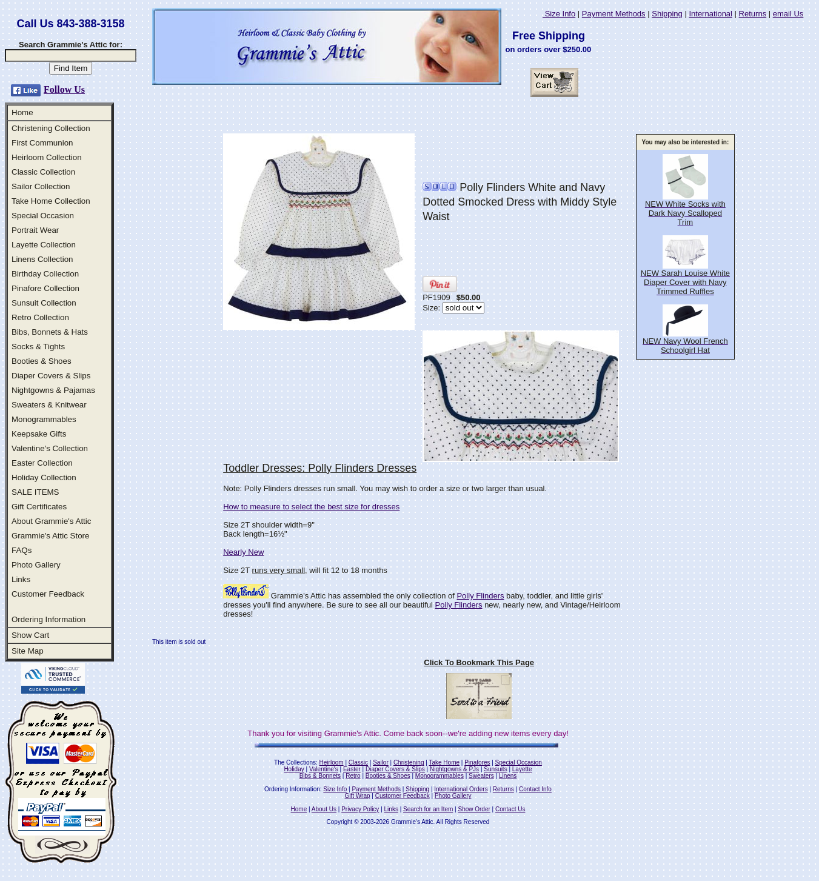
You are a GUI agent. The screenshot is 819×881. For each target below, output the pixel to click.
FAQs (22, 550)
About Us (324, 809)
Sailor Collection (41, 186)
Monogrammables (44, 419)
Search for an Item (428, 809)
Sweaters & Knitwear (49, 404)
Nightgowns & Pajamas (53, 390)
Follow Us (64, 89)
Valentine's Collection (50, 448)
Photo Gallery (36, 564)
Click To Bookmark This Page (479, 662)
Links (21, 579)
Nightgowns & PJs (454, 769)
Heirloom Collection (47, 157)
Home (22, 112)
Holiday (294, 769)
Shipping (667, 13)
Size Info (559, 13)
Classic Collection (43, 171)
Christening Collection (51, 128)
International (710, 13)
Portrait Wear (35, 230)
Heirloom (331, 762)
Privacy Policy (360, 809)
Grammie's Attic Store (50, 535)
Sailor (381, 762)
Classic (358, 762)
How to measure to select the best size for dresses (311, 506)
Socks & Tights (38, 346)
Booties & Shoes (42, 361)
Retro (353, 775)
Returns (753, 13)
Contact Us (510, 809)
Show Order (474, 809)
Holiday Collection (44, 477)
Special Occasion (43, 215)
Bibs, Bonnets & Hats (50, 332)
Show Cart (30, 635)
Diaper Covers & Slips (51, 375)
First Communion (42, 142)
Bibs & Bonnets (320, 775)
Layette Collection (44, 244)
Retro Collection (40, 317)
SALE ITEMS (35, 492)
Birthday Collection (45, 273)
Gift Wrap (357, 795)
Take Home (444, 762)
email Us (788, 13)
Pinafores (477, 762)
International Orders (460, 789)
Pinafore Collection (45, 288)
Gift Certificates (39, 506)
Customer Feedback (48, 593)
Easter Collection (42, 462)
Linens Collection (42, 259)
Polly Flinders (480, 595)
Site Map (28, 650)
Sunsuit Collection (44, 302)
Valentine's (323, 769)
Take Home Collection (51, 201)
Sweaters (481, 775)
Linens (507, 775)
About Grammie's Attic (51, 521)
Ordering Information (48, 619)
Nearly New (243, 552)
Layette (522, 769)
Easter (352, 769)
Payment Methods (614, 13)
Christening (408, 762)
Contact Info (535, 789)
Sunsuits (495, 769)
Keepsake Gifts (39, 433)
